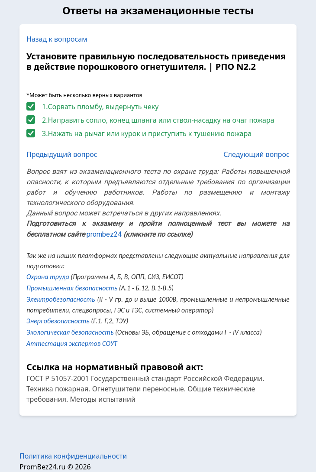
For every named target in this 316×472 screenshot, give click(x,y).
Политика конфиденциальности (73, 456)
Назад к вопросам (56, 39)
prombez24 (104, 234)
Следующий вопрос (256, 154)
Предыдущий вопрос (61, 154)
